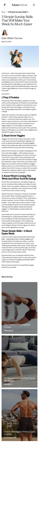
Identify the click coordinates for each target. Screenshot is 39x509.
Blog (3, 12)
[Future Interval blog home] (5, 5)
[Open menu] (34, 5)
